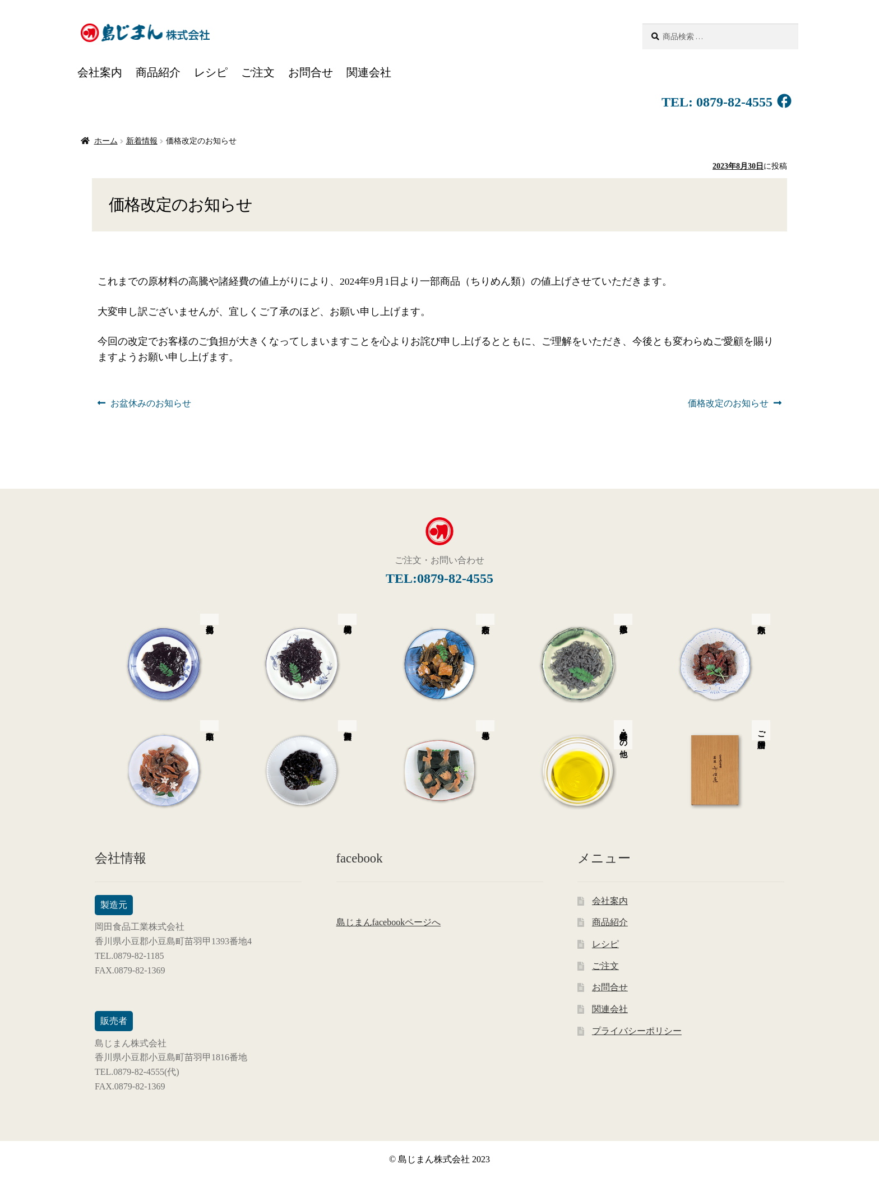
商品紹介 (158, 72)
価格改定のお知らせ (728, 403)
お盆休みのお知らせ (150, 403)
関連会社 (368, 72)
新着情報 (142, 141)
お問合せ (310, 72)
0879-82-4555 (732, 102)
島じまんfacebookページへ (388, 922)
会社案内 (99, 72)
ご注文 (258, 72)
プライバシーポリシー (637, 1031)
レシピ (211, 72)
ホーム (106, 141)
